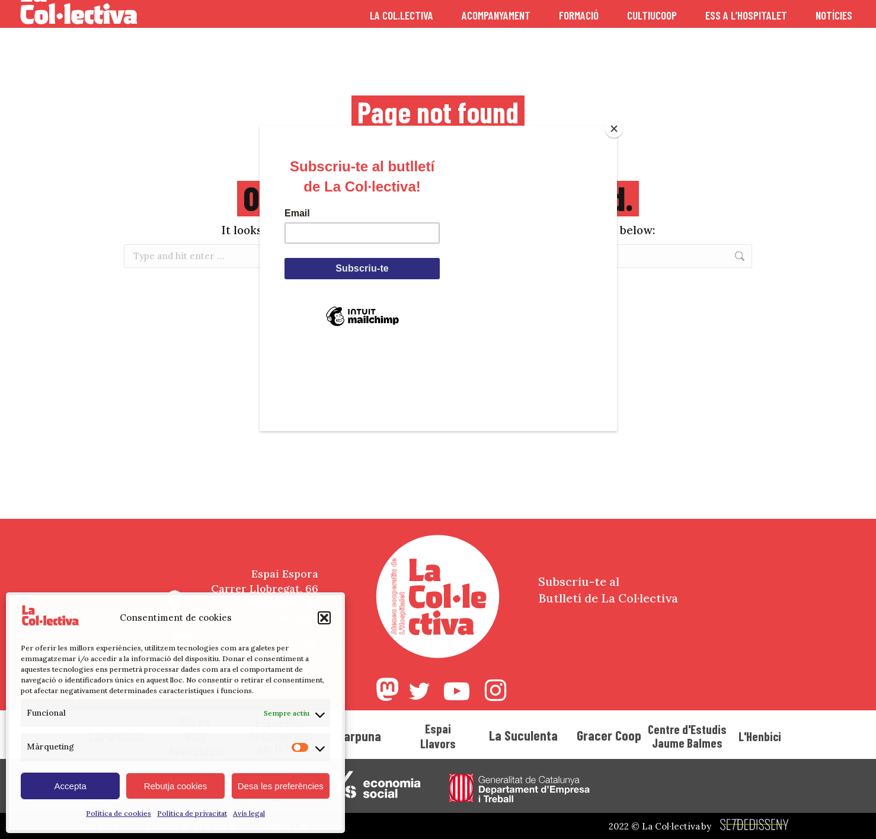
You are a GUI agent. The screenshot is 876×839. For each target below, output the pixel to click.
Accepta (71, 786)
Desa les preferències (281, 786)
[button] (324, 618)
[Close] (614, 129)
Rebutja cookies (175, 786)
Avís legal (249, 813)
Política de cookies (118, 813)
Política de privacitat (192, 813)
